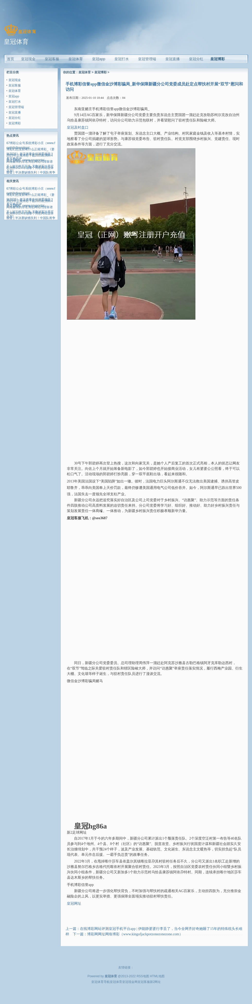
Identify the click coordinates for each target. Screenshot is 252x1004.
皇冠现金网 (130, 982)
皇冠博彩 (217, 59)
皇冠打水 (14, 101)
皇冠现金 (14, 80)
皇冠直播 (14, 112)
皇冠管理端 (16, 107)
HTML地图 (157, 976)
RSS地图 (143, 976)
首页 (10, 59)
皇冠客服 (14, 85)
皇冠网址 (74, 903)
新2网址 (155, 982)
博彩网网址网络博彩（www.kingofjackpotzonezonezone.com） (135, 934)
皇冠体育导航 (100, 982)
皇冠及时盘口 (77, 127)
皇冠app (13, 96)
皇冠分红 (14, 118)
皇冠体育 (14, 91)
